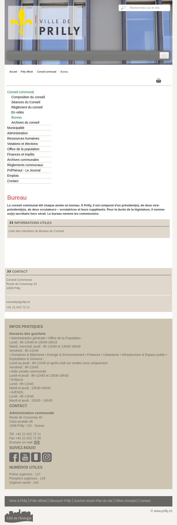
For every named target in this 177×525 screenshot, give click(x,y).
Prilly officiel (27, 71)
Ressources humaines (23, 138)
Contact (12, 181)
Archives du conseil (25, 122)
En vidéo (17, 112)
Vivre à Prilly (18, 501)
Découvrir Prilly (60, 501)
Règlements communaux (25, 165)
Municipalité (15, 128)
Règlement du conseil (27, 107)
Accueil (13, 71)
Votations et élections (22, 144)
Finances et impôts (21, 154)
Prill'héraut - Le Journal (24, 170)
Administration (17, 133)
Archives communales (23, 160)
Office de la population (23, 149)
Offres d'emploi (126, 501)
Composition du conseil (28, 97)
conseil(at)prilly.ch (18, 302)
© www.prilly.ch (161, 511)
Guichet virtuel (84, 501)
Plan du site (104, 501)
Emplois (13, 175)
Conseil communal (46, 71)
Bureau (16, 117)
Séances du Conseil (25, 102)
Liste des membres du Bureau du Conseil (36, 231)
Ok (123, 8)
